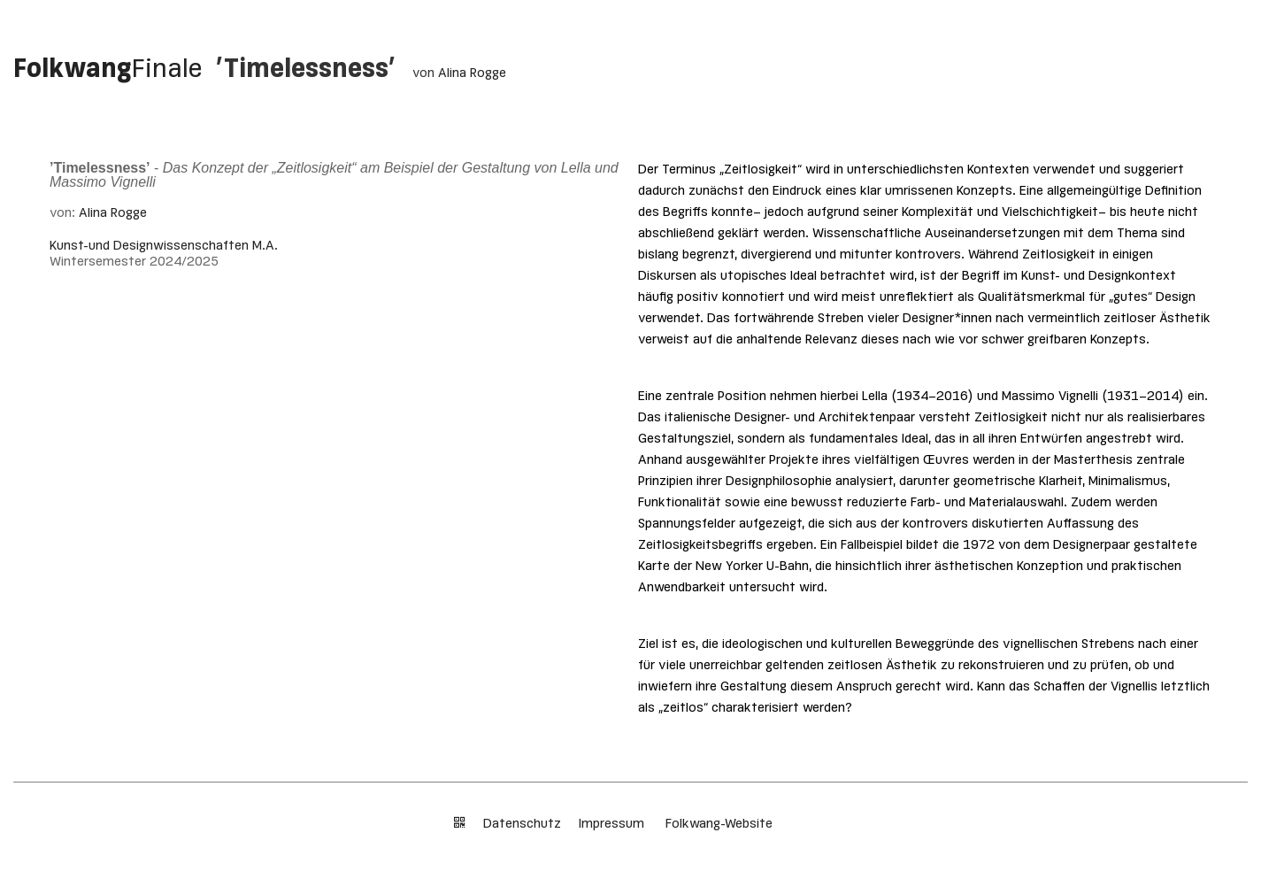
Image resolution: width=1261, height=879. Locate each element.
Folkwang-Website (719, 824)
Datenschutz (522, 824)
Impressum (613, 824)
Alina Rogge (472, 73)
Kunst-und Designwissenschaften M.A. (164, 246)
